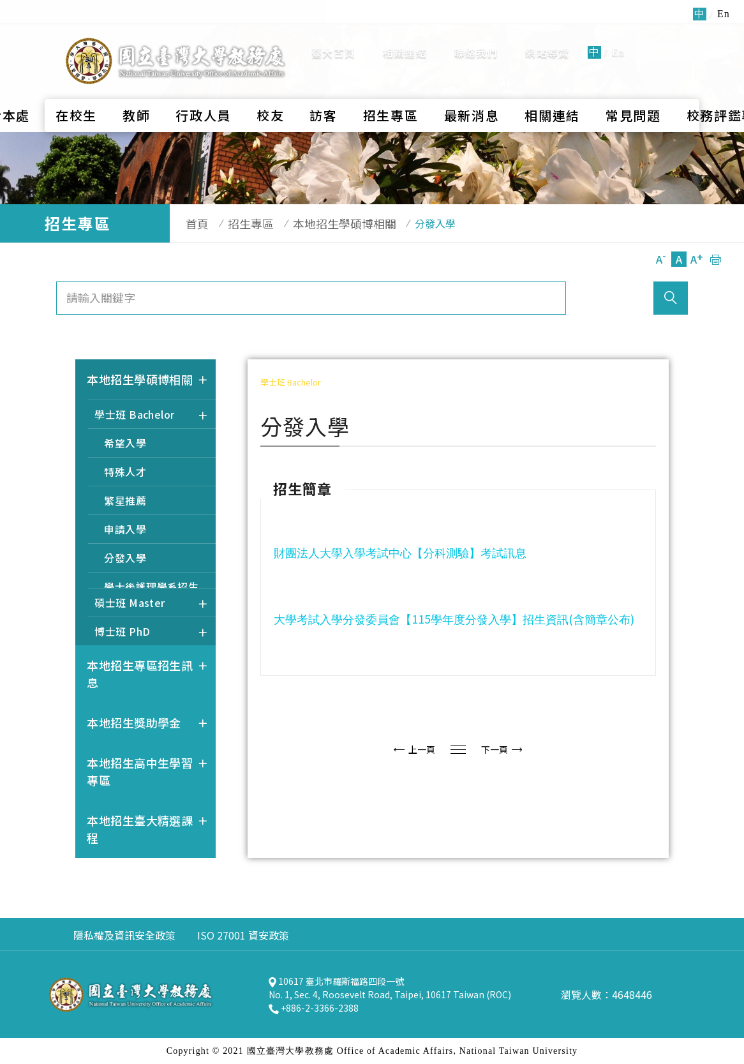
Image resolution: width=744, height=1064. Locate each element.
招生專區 (391, 80)
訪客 (323, 80)
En (618, 34)
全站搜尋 (667, 34)
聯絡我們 (476, 35)
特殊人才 (125, 471)
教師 (136, 80)
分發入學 (125, 558)
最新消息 (472, 80)
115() (455, 618)
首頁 (190, 223)
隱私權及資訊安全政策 (124, 935)
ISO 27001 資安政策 (243, 935)
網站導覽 (547, 35)
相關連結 (405, 35)
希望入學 (125, 443)
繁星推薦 (125, 500)
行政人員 (203, 80)
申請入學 (125, 529)
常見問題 (633, 80)
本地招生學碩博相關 (325, 223)
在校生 (76, 80)
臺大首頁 (333, 35)
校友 (270, 80)
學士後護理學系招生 (151, 586)
